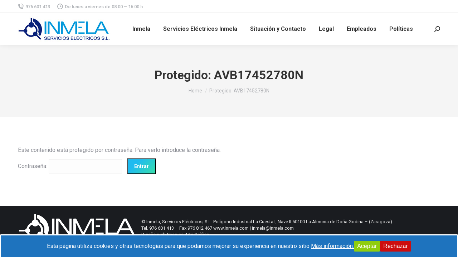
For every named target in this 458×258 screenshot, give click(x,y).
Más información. (332, 246)
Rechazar (395, 246)
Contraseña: (70, 166)
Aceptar (367, 246)
